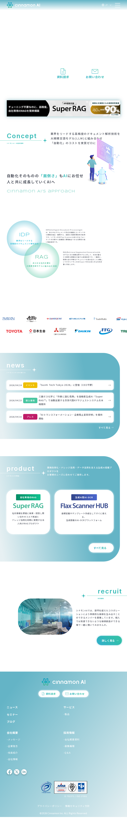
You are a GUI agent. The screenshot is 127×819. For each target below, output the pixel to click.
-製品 (67, 716)
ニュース (12, 709)
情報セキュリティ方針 (77, 808)
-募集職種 (69, 748)
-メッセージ (13, 741)
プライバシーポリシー (49, 808)
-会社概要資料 (72, 741)
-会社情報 (12, 761)
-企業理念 (12, 748)
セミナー (12, 716)
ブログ (11, 723)
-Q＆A (67, 754)
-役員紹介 (12, 754)
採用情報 (69, 734)
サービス (69, 709)
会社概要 (12, 734)
